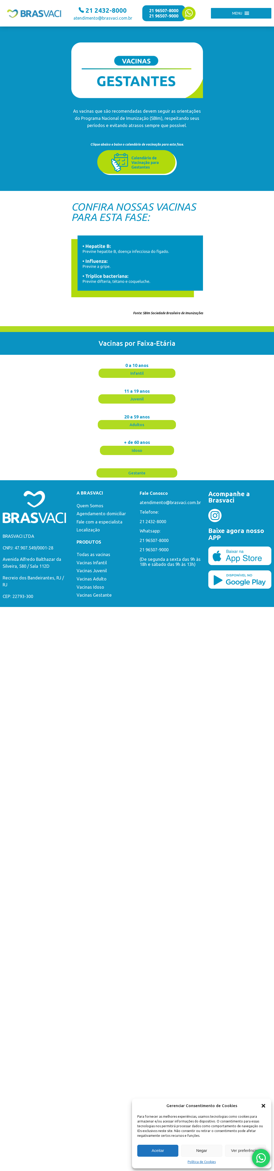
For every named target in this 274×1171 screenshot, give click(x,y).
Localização (88, 529)
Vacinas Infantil (92, 562)
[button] (263, 1105)
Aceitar (158, 1150)
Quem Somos (90, 505)
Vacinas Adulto (92, 578)
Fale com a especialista (99, 521)
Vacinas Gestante (94, 595)
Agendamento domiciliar (101, 513)
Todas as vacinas (93, 554)
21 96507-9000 (163, 16)
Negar (201, 1150)
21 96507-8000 (163, 10)
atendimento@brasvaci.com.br (170, 502)
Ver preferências (245, 1150)
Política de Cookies (202, 1162)
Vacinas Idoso (90, 587)
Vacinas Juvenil (92, 570)
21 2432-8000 (153, 521)
